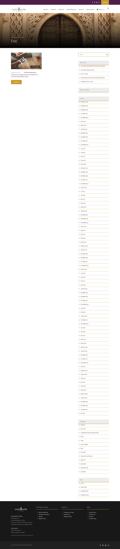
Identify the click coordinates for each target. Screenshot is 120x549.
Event (82, 436)
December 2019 (84, 292)
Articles (83, 425)
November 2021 (84, 218)
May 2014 (83, 413)
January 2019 (84, 316)
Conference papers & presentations (90, 432)
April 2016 (83, 386)
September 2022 (84, 183)
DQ (101, 9)
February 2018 (84, 347)
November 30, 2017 (15, 72)
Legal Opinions (35, 66)
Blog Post (83, 429)
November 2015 (84, 405)
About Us (46, 9)
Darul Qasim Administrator (30, 72)
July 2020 (83, 273)
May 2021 (83, 234)
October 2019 (84, 300)
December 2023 (84, 133)
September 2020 (84, 265)
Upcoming (83, 471)
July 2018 (83, 327)
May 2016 (83, 382)
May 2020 (83, 281)
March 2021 (83, 242)
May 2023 (83, 156)
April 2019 (83, 312)
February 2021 (84, 246)
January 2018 (84, 351)
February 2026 (84, 102)
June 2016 (83, 378)
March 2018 (83, 343)
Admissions (61, 9)
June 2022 (83, 195)
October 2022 (84, 180)
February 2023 (84, 168)
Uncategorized (84, 467)
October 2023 (84, 141)
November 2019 (84, 296)
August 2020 (84, 269)
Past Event (83, 452)
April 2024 (83, 121)
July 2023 (83, 148)
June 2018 (83, 331)
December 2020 (84, 253)
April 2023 (83, 160)
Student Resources (71, 9)
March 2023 (83, 164)
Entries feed (84, 487)
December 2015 (84, 401)
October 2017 (84, 359)
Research (81, 9)
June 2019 (83, 308)
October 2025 (84, 113)
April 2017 (83, 366)
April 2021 (83, 238)
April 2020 (83, 285)
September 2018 (84, 324)
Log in (82, 483)
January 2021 (84, 250)
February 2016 (84, 394)
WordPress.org (85, 495)
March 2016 (83, 390)
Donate (105, 2)
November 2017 (84, 355)
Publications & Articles (86, 456)
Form (82, 440)
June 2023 (83, 152)
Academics (53, 9)
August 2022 (84, 187)
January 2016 (84, 397)
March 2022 (83, 207)
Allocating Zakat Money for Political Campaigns (93, 66)
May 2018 (83, 335)
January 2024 (84, 129)
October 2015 (84, 409)
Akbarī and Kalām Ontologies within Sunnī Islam (93, 77)
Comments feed (84, 491)
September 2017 (84, 362)
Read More (16, 82)
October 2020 (84, 261)
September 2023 (84, 144)
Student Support (90, 9)
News (82, 448)
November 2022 (84, 176)
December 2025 (84, 106)
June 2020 (83, 277)
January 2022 (84, 211)
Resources (83, 464)
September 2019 (84, 304)
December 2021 (84, 215)
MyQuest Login (68, 516)
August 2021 (84, 226)
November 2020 (84, 257)
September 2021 (84, 222)
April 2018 (83, 339)
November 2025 (84, 109)
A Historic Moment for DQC (87, 70)
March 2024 (83, 125)
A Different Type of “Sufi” (87, 81)
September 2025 (84, 117)
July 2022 (83, 191)
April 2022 (83, 203)
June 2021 (83, 230)
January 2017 (84, 374)
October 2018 (84, 320)
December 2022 (84, 172)
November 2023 (84, 137)
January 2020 (84, 288)
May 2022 (83, 199)
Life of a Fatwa (84, 74)
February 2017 (84, 370)
